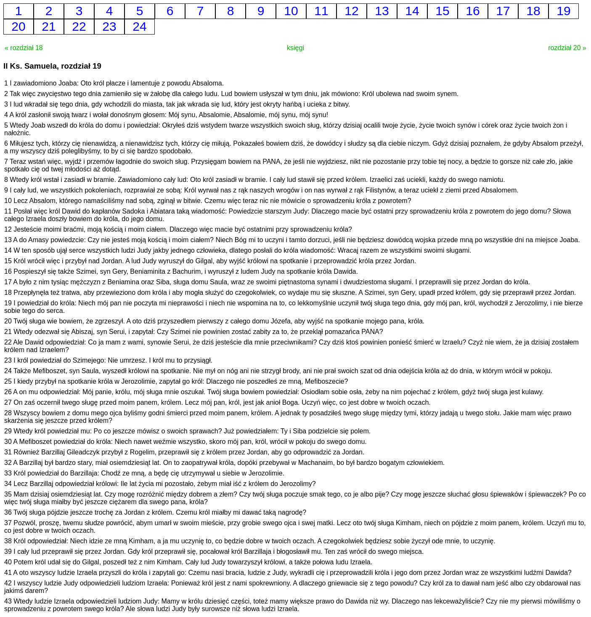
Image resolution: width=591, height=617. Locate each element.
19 (563, 11)
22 (79, 26)
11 (321, 11)
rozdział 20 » (567, 47)
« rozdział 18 (24, 47)
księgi (295, 47)
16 (473, 11)
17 (503, 11)
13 (382, 11)
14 (412, 11)
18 (533, 11)
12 (351, 11)
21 (49, 26)
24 (139, 26)
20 (18, 26)
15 (442, 11)
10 (291, 11)
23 (109, 26)
